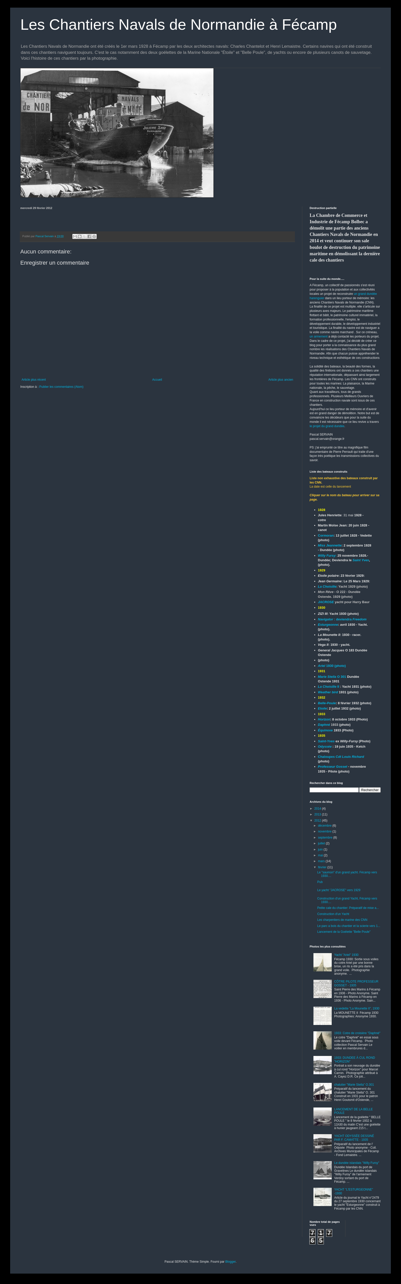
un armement (319, 336)
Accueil (157, 379)
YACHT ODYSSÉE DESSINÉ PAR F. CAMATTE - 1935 (354, 1137)
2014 (318, 808)
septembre (325, 837)
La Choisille (327, 586)
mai (321, 855)
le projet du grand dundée (327, 426)
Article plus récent (34, 379)
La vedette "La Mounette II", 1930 (356, 1008)
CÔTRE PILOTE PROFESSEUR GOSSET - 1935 (356, 983)
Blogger (230, 1261)
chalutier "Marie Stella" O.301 (354, 1084)
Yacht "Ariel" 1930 (346, 955)
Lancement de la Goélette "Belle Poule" (344, 932)
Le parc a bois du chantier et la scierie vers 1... (348, 926)
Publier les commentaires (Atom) (61, 387)
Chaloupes (341, 757)
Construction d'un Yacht (333, 914)
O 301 (332, 677)
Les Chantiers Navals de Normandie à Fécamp (178, 24)
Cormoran (326, 535)
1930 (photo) (332, 666)
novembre (325, 831)
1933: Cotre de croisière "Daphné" (357, 1033)
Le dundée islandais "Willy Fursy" (356, 1163)
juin (321, 849)
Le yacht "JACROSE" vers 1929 (338, 890)
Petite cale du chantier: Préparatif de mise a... (348, 908)
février (322, 867)
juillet (322, 843)
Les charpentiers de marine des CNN (342, 920)
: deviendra (342, 619)
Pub (320, 882)
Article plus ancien (281, 379)
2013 (318, 814)
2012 (318, 820)
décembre (325, 825)
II (328, 686)
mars (322, 861)
